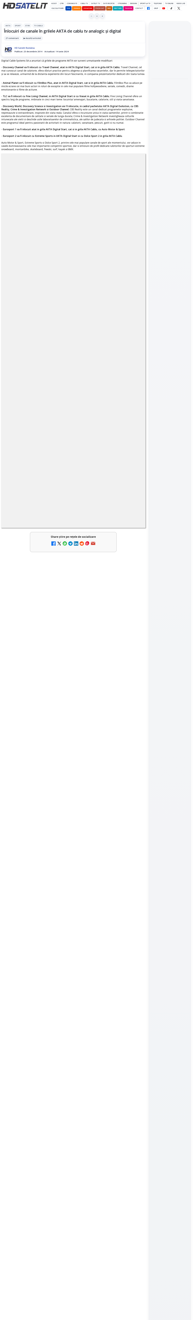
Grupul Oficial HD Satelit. (55, 979)
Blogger (119, 1214)
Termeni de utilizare (170, 473)
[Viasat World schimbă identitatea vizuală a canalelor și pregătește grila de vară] (134, 1187)
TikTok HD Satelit (169, 380)
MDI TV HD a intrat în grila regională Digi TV (101, 1150)
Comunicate (72, 3)
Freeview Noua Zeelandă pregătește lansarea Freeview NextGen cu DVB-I (29, 1153)
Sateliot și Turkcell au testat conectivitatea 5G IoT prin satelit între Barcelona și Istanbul (169, 89)
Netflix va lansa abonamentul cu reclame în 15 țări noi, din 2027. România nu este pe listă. (103, 1059)
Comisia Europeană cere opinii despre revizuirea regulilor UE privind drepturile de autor (29, 1122)
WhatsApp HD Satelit (169, 365)
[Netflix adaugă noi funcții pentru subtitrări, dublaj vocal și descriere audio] (170, 145)
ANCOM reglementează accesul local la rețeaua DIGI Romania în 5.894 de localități (102, 1090)
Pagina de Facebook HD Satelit (169, 346)
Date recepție (109, 3)
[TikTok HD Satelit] (171, 8)
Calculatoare (57, 8)
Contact (139, 8)
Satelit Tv (95, 3)
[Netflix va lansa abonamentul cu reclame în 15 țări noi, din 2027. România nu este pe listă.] (134, 1062)
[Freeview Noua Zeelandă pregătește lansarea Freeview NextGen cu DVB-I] (61, 1156)
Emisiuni (133, 3)
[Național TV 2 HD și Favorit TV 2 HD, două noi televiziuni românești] (61, 1062)
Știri (62, 3)
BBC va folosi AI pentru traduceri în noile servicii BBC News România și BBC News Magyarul (30, 1185)
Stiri (27, 25)
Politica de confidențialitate (169, 481)
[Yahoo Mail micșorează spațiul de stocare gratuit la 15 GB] (134, 1124)
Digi (155, 432)
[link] (36, 1064)
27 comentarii (12, 38)
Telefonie (158, 3)
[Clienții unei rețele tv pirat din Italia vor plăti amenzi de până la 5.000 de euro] (170, 68)
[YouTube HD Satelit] (163, 8)
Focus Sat (100, 8)
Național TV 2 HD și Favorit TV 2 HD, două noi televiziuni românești (30, 1057)
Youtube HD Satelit (169, 373)
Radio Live (181, 3)
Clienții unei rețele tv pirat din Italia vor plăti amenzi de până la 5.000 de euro (169, 51)
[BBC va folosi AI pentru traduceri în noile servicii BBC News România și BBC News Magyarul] (61, 1187)
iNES (109, 8)
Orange (76, 8)
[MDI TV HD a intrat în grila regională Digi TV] (134, 1156)
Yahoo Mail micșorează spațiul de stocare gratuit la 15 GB (103, 1120)
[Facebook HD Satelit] (148, 8)
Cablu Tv (84, 3)
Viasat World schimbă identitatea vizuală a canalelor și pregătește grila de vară (101, 1185)
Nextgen (118, 8)
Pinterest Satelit (170, 396)
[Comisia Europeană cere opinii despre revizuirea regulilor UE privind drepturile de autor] (61, 1124)
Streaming (122, 3)
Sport (18, 25)
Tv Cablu (38, 25)
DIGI (68, 8)
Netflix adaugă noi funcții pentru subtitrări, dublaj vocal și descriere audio (169, 127)
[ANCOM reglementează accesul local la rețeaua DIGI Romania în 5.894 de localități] (134, 1093)
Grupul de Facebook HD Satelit (170, 356)
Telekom (128, 8)
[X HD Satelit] (178, 8)
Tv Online (169, 3)
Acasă (54, 3)
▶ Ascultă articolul (32, 38)
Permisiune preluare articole (170, 464)
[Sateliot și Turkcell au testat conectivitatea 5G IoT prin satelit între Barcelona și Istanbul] (170, 107)
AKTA (8, 25)
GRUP (156, 8)
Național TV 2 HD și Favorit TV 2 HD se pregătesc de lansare (27, 1089)
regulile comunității (45, 975)
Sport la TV (145, 3)
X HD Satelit (170, 388)
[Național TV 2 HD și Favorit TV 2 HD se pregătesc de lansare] (61, 1093)
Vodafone (87, 8)
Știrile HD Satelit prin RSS (170, 405)
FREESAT (165, 432)
